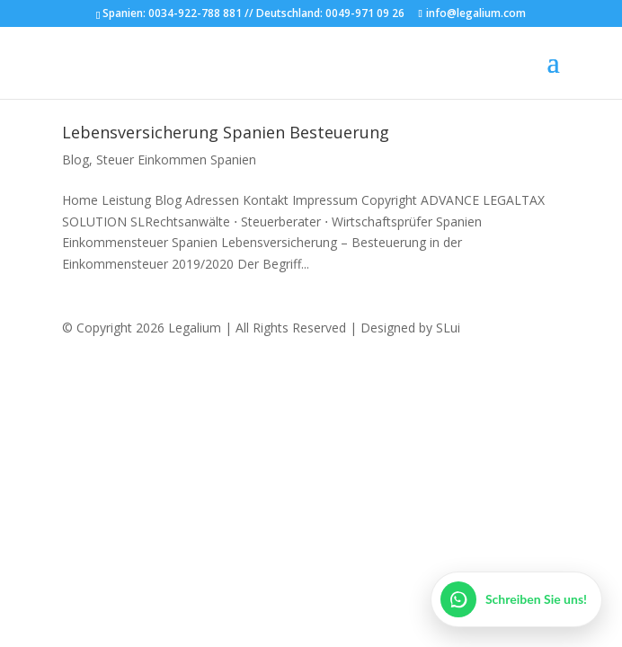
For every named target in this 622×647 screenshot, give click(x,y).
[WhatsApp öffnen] (516, 599)
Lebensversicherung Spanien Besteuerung (225, 132)
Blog (75, 159)
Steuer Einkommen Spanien (176, 159)
